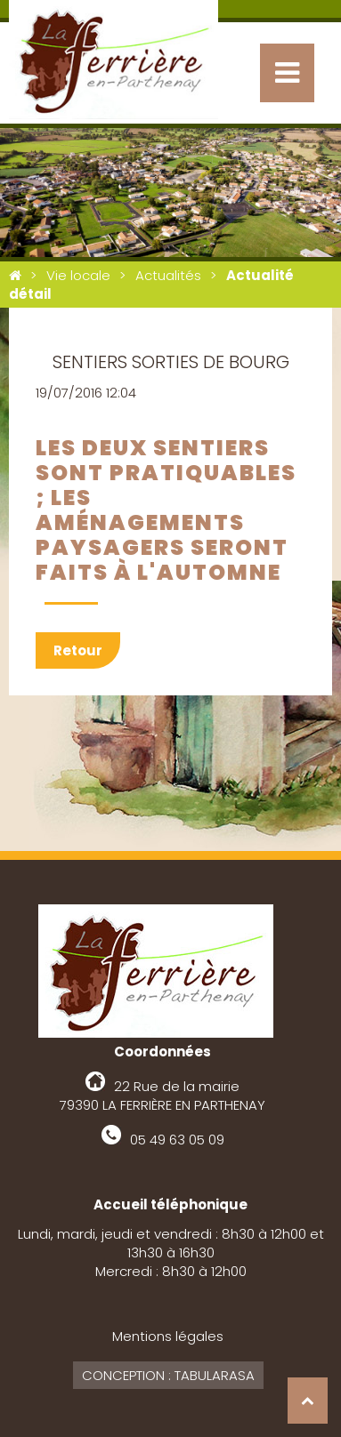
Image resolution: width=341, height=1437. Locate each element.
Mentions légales (167, 1336)
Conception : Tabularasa (168, 1375)
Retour (77, 650)
